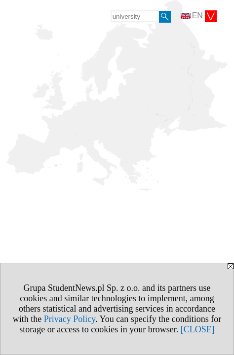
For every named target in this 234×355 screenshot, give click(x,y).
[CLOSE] (198, 329)
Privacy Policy (69, 319)
